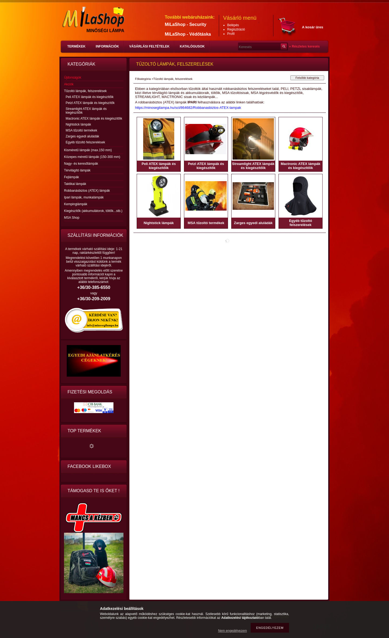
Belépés (233, 25)
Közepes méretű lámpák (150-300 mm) (92, 157)
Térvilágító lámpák (77, 170)
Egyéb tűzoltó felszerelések (85, 142)
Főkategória (143, 78)
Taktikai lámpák (75, 184)
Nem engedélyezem (232, 631)
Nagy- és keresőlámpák (81, 164)
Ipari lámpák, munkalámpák (84, 197)
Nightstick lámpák (78, 124)
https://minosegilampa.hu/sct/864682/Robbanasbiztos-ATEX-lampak (188, 108)
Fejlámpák (71, 177)
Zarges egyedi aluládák (82, 136)
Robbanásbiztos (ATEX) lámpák (87, 191)
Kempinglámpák (75, 204)
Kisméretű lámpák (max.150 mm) (88, 150)
